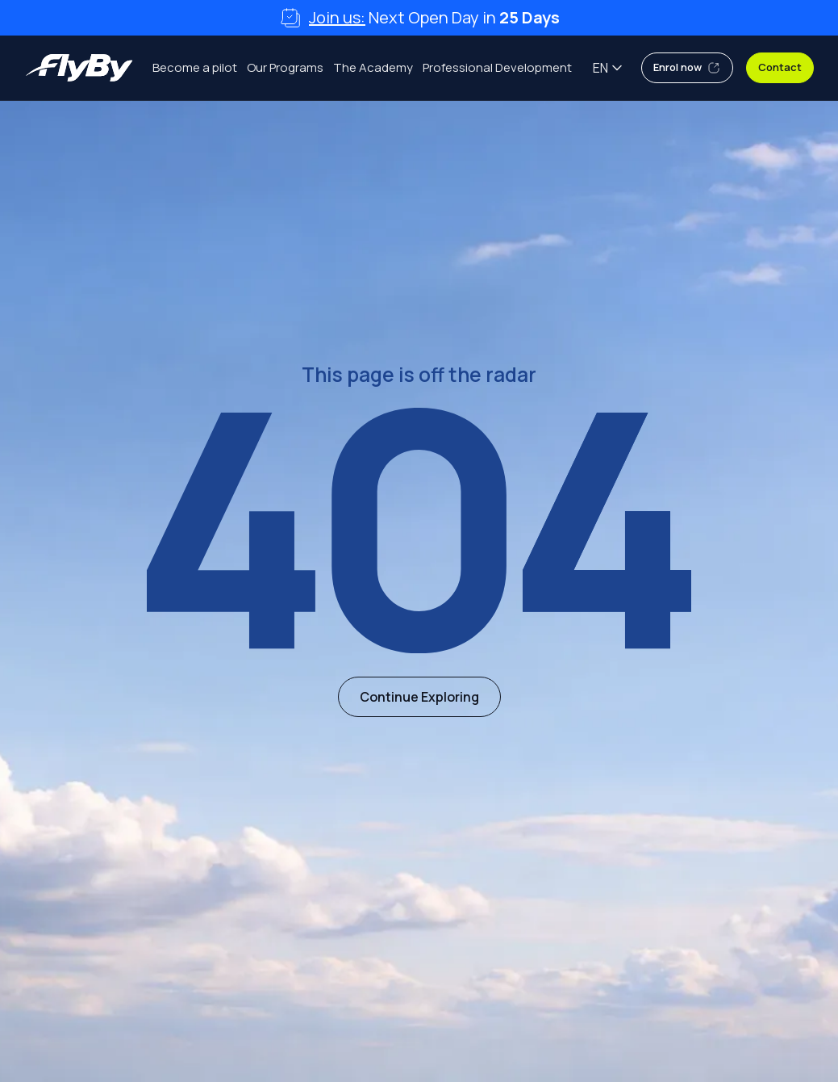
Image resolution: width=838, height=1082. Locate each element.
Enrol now (687, 67)
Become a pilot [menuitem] (194, 67)
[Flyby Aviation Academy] (79, 68)
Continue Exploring (419, 697)
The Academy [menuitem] (373, 67)
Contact (780, 67)
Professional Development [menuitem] (497, 67)
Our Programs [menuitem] (285, 67)
